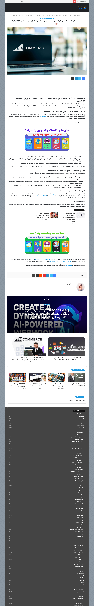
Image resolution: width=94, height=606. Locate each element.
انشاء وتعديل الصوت (78, 531)
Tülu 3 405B (80, 517)
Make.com (47, 304)
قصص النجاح (80, 483)
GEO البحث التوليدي (78, 504)
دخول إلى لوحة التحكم (41, 195)
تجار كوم (55, 193)
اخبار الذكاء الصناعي (78, 522)
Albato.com (79, 601)
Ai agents (80, 492)
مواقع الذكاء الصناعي (78, 554)
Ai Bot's (81, 494)
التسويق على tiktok (78, 464)
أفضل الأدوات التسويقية (79, 413)
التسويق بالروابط (80, 425)
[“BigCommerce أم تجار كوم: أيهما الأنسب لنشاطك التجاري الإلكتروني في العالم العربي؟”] (18, 377)
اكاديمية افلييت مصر (79, 420)
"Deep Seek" (80, 487)
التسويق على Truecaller (77, 467)
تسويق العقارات (80, 573)
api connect (79, 603)
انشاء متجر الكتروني (79, 557)
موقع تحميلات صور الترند (78, 589)
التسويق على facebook (77, 443)
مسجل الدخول (75, 400)
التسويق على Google (78, 446)
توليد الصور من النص (78, 547)
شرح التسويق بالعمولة (77, 480)
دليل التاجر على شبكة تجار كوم (42, 259)
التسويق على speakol (78, 460)
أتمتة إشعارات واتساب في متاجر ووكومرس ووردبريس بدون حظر (77, 384)
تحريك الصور (80, 536)
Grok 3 (81, 506)
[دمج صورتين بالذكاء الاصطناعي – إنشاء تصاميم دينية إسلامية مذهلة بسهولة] (54, 215)
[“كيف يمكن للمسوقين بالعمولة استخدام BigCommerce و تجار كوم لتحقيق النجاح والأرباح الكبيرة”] (80, 215)
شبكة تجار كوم (42, 116)
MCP (82, 513)
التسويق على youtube (78, 474)
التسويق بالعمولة (72, 15)
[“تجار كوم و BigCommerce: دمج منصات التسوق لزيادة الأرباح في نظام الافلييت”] (37, 377)
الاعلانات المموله (79, 432)
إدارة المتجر (80, 559)
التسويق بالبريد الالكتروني (77, 437)
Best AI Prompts (79, 497)
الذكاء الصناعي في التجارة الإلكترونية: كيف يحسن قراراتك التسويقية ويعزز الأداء (58, 385)
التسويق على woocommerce (76, 471)
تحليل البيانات (81, 571)
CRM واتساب (80, 594)
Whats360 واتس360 (78, 598)
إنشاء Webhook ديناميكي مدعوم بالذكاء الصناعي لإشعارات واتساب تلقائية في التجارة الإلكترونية (47, 313)
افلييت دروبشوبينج (80, 418)
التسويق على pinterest (77, 453)
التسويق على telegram (77, 462)
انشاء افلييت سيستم (78, 561)
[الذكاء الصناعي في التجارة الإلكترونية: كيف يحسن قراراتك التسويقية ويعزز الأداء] (56, 377)
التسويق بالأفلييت (79, 434)
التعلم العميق (80, 527)
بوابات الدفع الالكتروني (78, 564)
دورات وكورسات (80, 577)
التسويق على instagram (77, 448)
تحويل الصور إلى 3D (78, 538)
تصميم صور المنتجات (76, 552)
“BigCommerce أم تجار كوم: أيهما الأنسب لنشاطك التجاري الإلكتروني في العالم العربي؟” (18, 385)
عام (83, 584)
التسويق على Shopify (78, 455)
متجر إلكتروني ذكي (78, 566)
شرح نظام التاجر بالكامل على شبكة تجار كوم (60, 261)
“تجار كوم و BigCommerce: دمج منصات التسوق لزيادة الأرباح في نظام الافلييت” (38, 385)
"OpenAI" (80, 490)
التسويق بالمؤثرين (79, 439)
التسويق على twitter (78, 469)
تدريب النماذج (80, 543)
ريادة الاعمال (81, 580)
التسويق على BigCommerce (47, 18)
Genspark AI (80, 501)
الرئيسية (79, 15)
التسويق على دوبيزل (78, 478)
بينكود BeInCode (79, 534)
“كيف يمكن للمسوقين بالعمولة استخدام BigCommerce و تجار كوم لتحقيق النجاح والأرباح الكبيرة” (69, 217)
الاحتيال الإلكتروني (80, 423)
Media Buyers (79, 430)
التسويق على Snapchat (77, 457)
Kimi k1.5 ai (80, 510)
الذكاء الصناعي (81, 485)
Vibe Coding (80, 520)
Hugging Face (79, 508)
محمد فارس (52, 23)
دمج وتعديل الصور (78, 550)
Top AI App (80, 515)
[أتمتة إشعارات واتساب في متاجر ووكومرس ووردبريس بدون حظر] (76, 377)
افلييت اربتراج (81, 416)
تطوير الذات (81, 575)
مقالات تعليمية (81, 587)
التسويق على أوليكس (78, 476)
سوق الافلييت (81, 582)
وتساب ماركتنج (80, 591)
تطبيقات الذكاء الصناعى (77, 545)
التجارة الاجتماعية (79, 524)
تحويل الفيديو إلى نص (78, 540)
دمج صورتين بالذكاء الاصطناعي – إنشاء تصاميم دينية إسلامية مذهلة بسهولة (42, 215)
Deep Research (79, 499)
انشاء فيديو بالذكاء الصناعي (76, 529)
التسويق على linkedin (78, 450)
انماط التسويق (81, 568)
